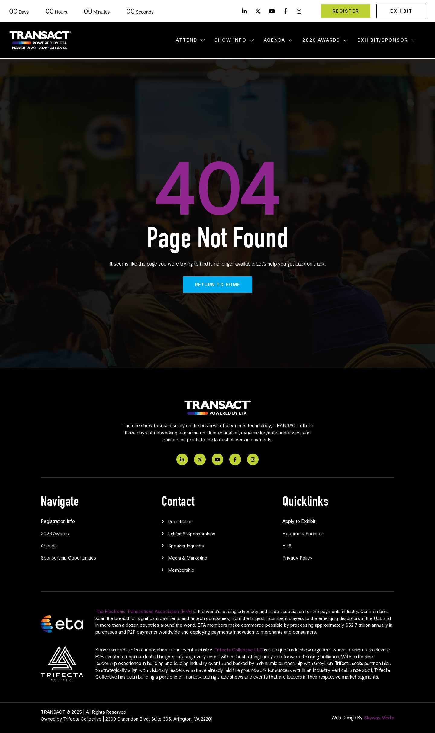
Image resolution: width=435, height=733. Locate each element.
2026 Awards (325, 40)
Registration (180, 522)
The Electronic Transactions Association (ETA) (143, 611)
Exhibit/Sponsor (386, 40)
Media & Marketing (187, 558)
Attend (190, 40)
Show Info (234, 40)
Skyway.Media (379, 718)
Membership (181, 570)
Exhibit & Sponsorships (191, 534)
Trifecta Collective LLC (238, 650)
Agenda (278, 40)
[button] (217, 520)
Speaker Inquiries (186, 546)
